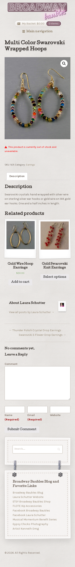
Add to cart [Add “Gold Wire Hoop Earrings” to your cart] (20, 282)
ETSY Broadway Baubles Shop (31, 501)
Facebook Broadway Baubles (31, 510)
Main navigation (39, 31)
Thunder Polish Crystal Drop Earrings (35, 330)
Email (34, 417)
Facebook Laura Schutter (28, 515)
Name (12, 417)
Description (17, 176)
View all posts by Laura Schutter (31, 312)
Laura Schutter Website (27, 497)
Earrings (30, 164)
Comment (11, 364)
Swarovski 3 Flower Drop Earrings (42, 335)
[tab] (17, 176)
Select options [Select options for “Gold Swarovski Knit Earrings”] (54, 277)
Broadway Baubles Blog (27, 492)
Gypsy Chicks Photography (30, 524)
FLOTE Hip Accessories (27, 506)
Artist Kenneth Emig (25, 528)
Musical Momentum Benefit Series (34, 519)
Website (55, 415)
